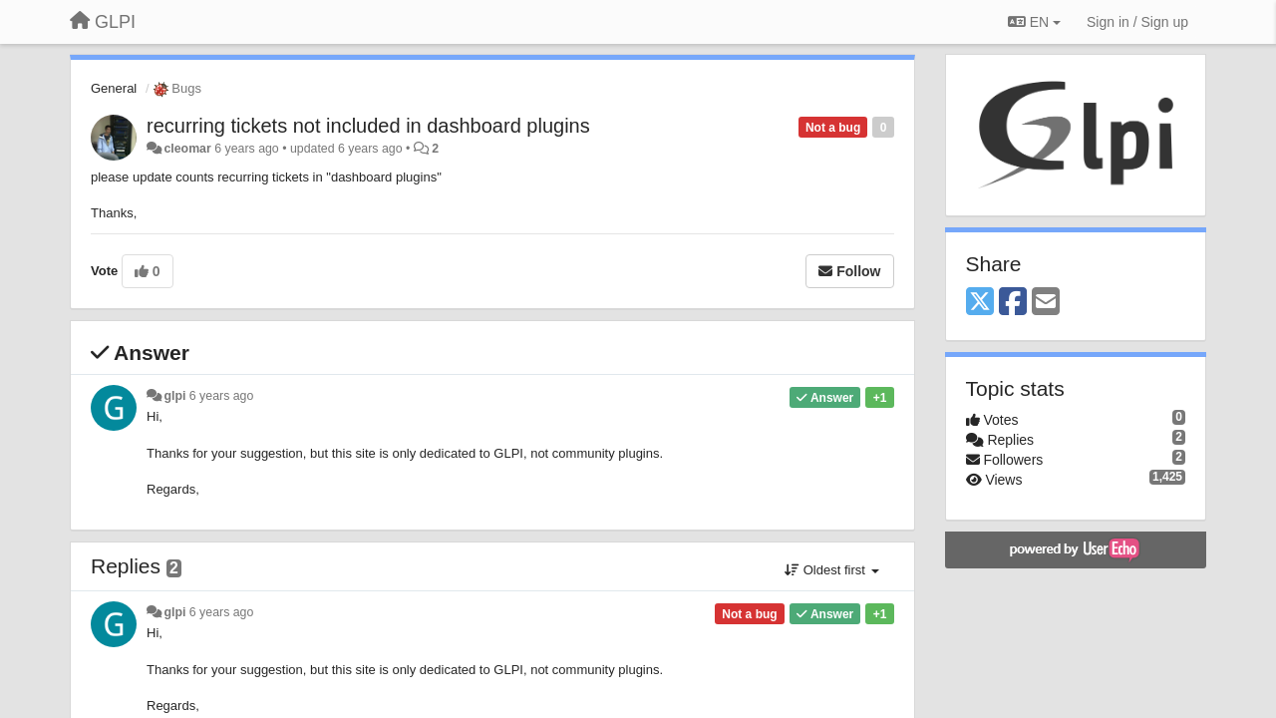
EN (1034, 22)
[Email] (1046, 302)
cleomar (186, 149)
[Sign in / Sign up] (1137, 22)
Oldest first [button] (831, 569)
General (114, 88)
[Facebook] (1013, 302)
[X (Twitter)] (980, 302)
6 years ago (221, 396)
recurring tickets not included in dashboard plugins (368, 126)
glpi (174, 396)
